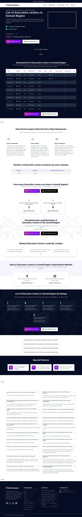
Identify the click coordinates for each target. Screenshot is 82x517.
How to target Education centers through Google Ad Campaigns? (21, 456)
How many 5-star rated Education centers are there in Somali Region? (22, 432)
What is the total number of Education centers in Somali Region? (21, 392)
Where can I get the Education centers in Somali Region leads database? (56, 392)
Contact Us (47, 1)
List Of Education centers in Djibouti (15, 249)
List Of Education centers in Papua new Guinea (40, 249)
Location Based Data (29, 507)
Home (25, 490)
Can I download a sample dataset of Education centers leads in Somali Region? (57, 401)
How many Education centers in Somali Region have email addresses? (58, 417)
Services (45, 5)
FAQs (25, 492)
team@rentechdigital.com (67, 492)
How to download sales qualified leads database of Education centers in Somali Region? (22, 401)
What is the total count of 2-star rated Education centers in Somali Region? (57, 440)
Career (25, 494)
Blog (68, 5)
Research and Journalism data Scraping (49, 503)
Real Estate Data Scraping (48, 490)
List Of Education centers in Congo (61, 249)
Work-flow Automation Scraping (49, 506)
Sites (25, 498)
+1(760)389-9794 (65, 490)
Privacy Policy (27, 505)
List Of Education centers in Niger (15, 251)
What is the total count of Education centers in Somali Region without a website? (58, 424)
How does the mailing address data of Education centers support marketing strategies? (57, 466)
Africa (15, 10)
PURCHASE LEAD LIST (13, 42)
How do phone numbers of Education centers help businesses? (21, 466)
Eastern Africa (21, 10)
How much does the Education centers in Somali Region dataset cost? (58, 409)
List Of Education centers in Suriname (38, 251)
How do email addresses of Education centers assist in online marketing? (56, 456)
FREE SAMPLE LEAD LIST (31, 42)
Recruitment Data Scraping (48, 496)
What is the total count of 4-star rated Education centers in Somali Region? (57, 433)
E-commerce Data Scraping (48, 494)
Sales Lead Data (46, 492)
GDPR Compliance (28, 503)
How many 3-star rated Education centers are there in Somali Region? (22, 439)
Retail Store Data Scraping (48, 501)
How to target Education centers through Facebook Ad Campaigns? (58, 446)
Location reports (61, 5)
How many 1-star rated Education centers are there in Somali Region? (22, 446)
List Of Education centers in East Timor (62, 251)
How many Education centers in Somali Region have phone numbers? (22, 417)
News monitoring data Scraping (49, 498)
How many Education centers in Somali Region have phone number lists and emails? (22, 424)
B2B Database (52, 5)
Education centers (9, 10)
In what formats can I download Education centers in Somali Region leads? (22, 409)
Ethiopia (26, 10)
